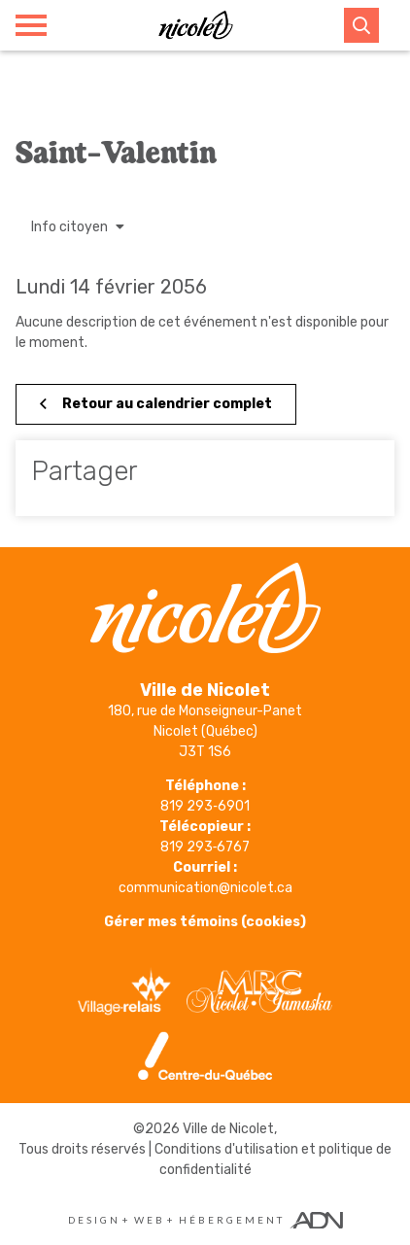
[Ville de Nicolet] (195, 25)
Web (149, 1220)
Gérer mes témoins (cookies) (205, 922)
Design (94, 1220)
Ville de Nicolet (228, 1129)
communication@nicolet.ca (205, 888)
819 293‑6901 (205, 806)
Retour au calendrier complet (156, 404)
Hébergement (232, 1220)
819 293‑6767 (205, 847)
